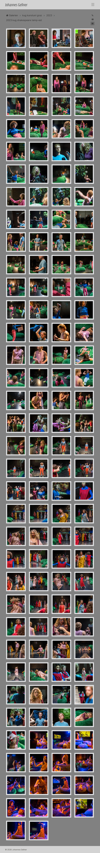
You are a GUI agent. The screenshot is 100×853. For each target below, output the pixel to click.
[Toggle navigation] (93, 5)
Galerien (12, 15)
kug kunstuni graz (32, 15)
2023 (49, 15)
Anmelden (2, 850)
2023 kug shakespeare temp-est (24, 20)
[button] (92, 19)
